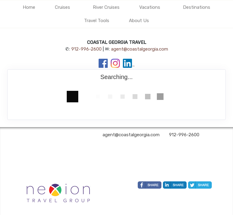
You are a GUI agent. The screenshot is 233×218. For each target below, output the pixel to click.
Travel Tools (96, 20)
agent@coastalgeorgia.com (139, 49)
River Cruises (106, 7)
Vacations (149, 7)
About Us (139, 20)
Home (29, 7)
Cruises (62, 7)
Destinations (196, 7)
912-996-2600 (86, 49)
